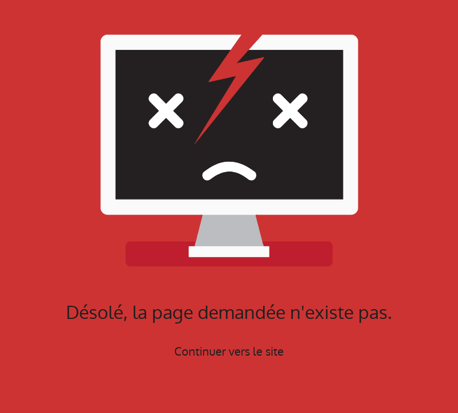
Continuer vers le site (229, 352)
